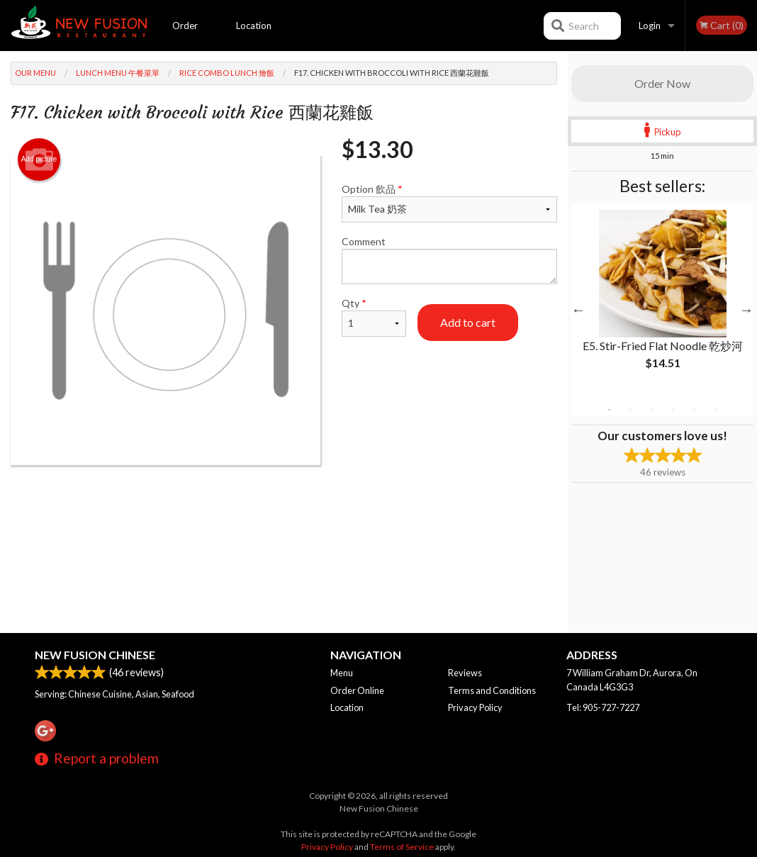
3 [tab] (652, 410)
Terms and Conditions (492, 690)
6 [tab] (716, 410)
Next (746, 310)
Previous (578, 310)
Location (253, 25)
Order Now (662, 83)
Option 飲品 (449, 203)
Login (650, 25)
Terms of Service (402, 846)
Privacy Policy (475, 707)
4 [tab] (673, 410)
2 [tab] (631, 410)
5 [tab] (695, 410)
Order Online (185, 35)
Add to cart (467, 322)
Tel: (602, 707)
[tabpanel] (662, 301)
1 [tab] (609, 410)
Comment (449, 259)
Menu (341, 672)
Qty (374, 317)
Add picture (39, 159)
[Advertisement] (284, 511)
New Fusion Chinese (95, 654)
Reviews (465, 672)
